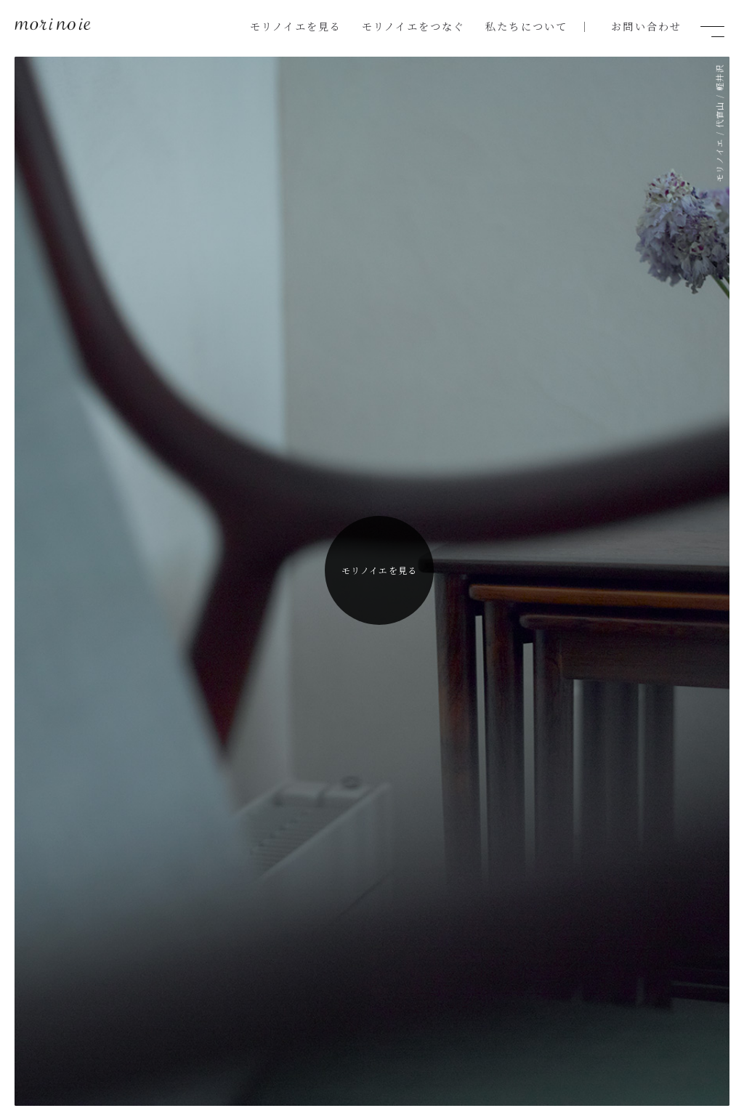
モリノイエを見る (327, 26)
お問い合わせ (649, 26)
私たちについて (538, 26)
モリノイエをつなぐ (434, 26)
